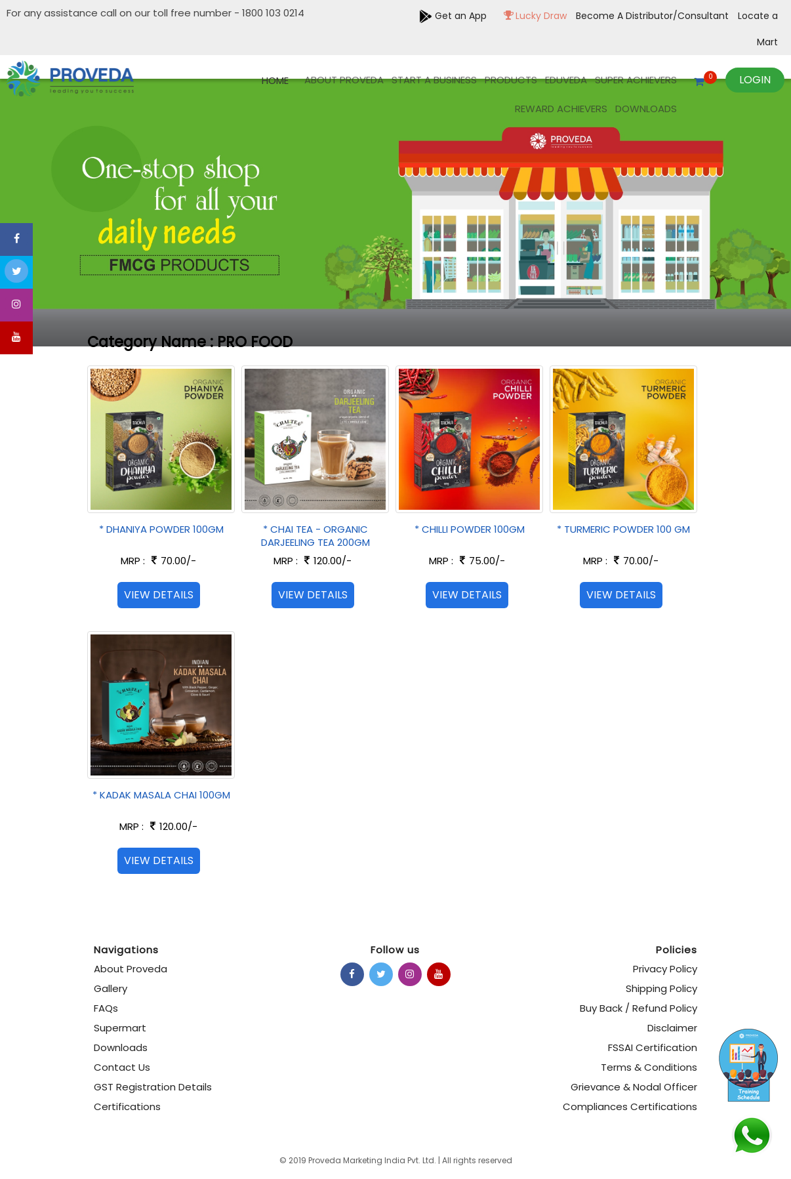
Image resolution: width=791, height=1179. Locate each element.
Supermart (120, 1028)
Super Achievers (636, 80)
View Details (158, 594)
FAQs (106, 1008)
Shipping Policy (661, 988)
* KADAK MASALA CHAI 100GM (161, 795)
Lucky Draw (532, 15)
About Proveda (344, 80)
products (511, 80)
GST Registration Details (153, 1087)
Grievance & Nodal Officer (634, 1087)
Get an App (453, 15)
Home (275, 80)
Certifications (127, 1106)
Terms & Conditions (649, 1067)
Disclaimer (672, 1028)
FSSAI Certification (652, 1047)
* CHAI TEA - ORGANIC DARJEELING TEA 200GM (315, 535)
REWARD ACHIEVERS (561, 108)
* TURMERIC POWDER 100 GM (623, 529)
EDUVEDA (566, 80)
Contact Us (122, 1067)
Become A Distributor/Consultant (653, 15)
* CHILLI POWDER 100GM (470, 529)
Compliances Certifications (630, 1106)
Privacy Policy (665, 969)
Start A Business (434, 80)
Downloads (646, 108)
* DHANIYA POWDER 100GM (161, 529)
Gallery (110, 988)
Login (755, 79)
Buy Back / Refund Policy (638, 1008)
